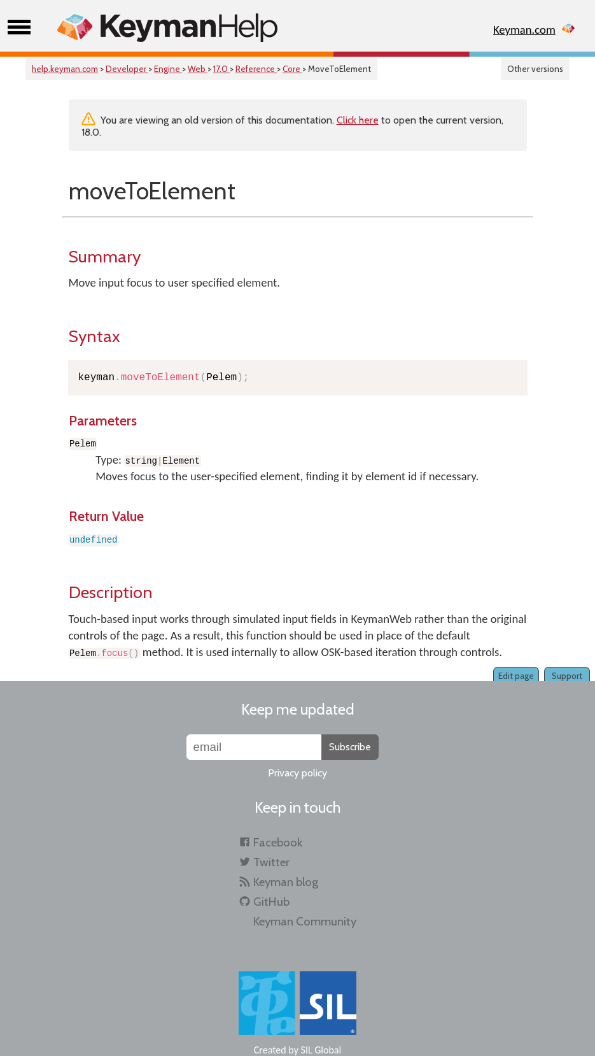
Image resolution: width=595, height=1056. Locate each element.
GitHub (271, 901)
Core (292, 69)
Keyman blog (285, 881)
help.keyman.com (65, 69)
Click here (358, 120)
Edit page (516, 676)
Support (567, 676)
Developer (127, 69)
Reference (256, 69)
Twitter (271, 862)
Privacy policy (297, 773)
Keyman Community (304, 921)
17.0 (221, 69)
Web (197, 69)
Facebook (277, 842)
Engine (168, 69)
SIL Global (321, 1050)
